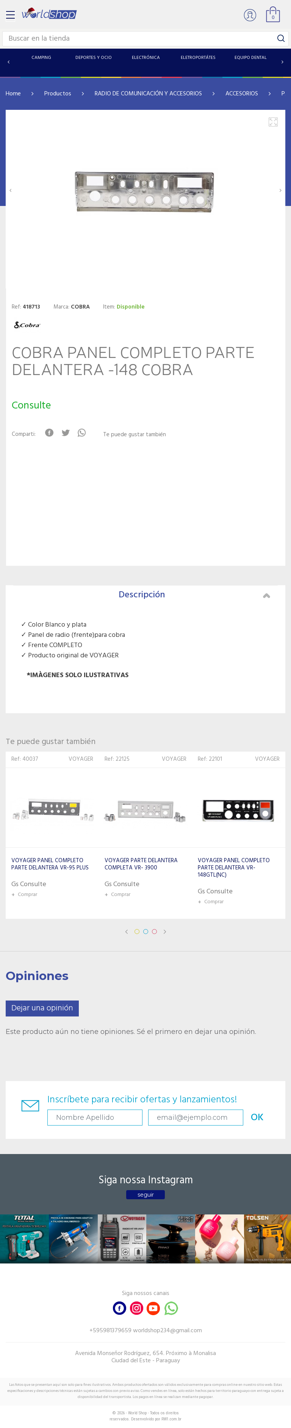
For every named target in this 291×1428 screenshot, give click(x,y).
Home (13, 94)
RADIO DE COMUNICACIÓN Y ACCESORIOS (148, 94)
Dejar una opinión (42, 1008)
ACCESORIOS (241, 94)
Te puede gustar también (134, 435)
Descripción (194, 595)
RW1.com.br (171, 1419)
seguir (146, 1194)
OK (257, 1118)
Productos (57, 94)
